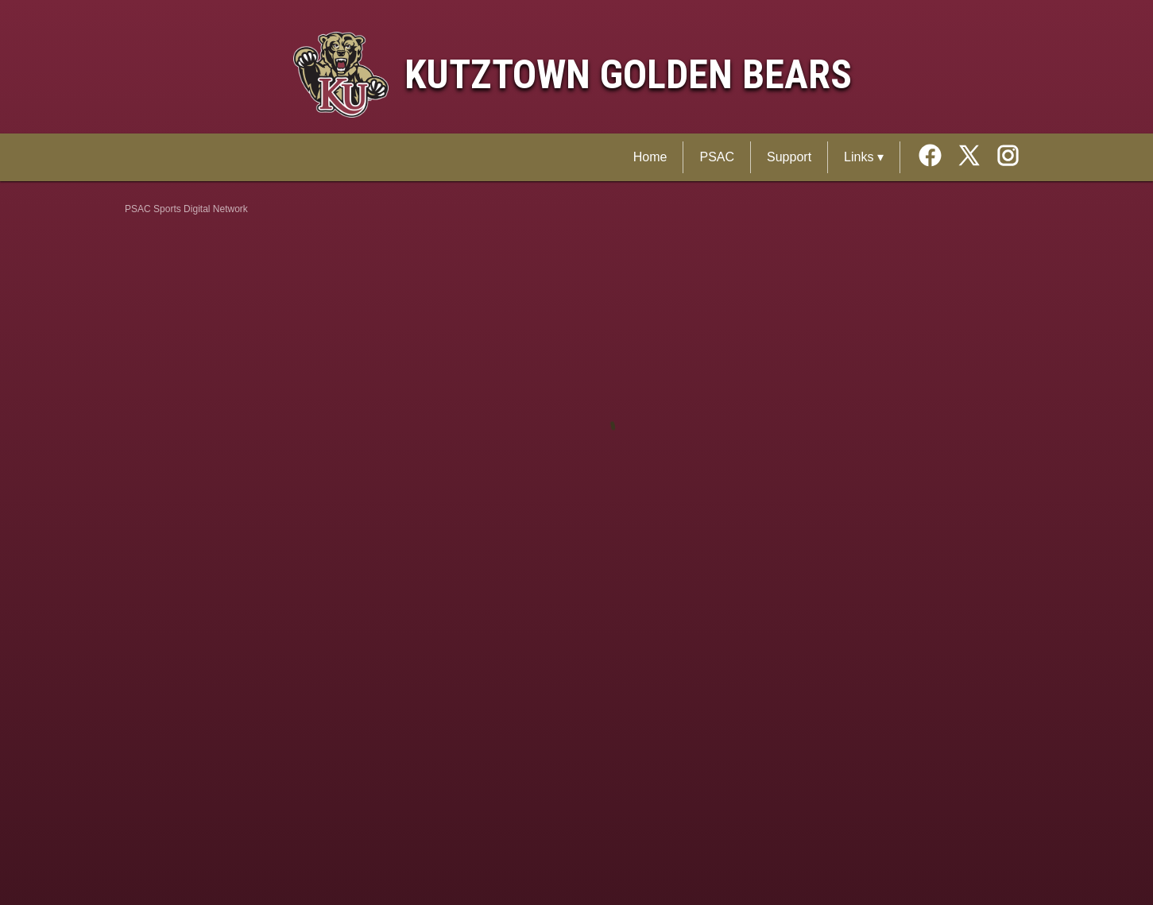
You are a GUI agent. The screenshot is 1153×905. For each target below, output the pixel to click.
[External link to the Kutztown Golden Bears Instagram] (1008, 156)
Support (789, 157)
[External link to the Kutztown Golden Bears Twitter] (974, 156)
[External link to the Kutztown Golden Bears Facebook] (935, 156)
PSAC (716, 157)
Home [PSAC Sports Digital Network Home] (650, 157)
